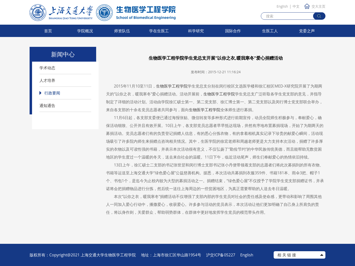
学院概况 (85, 31)
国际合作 (233, 31)
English (282, 6)
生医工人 (270, 31)
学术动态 (47, 68)
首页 (48, 31)
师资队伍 (122, 31)
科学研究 (196, 31)
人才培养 (47, 80)
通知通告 (47, 105)
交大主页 (314, 6)
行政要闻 (52, 93)
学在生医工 (159, 31)
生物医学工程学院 (172, 86)
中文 (296, 6)
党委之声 (307, 31)
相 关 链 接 (286, 255)
